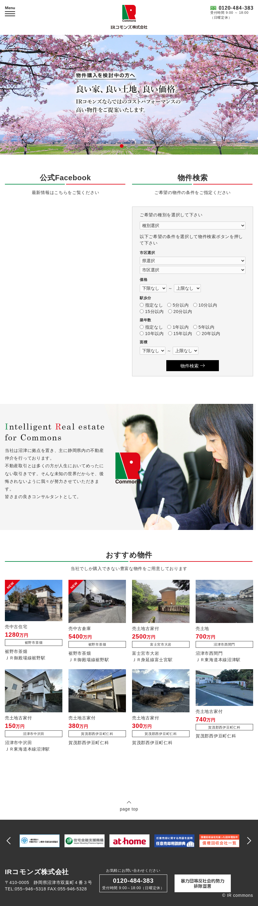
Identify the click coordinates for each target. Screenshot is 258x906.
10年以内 (152, 333)
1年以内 (178, 327)
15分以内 (152, 311)
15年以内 (180, 333)
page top (129, 805)
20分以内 (180, 311)
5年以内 (204, 327)
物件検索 (192, 365)
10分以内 (205, 305)
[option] (39, 841)
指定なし (151, 305)
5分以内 (178, 305)
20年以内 (208, 333)
